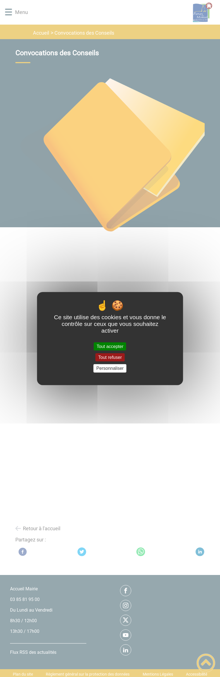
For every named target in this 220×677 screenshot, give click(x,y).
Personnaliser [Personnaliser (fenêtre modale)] (110, 368)
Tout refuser (110, 357)
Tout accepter (110, 346)
